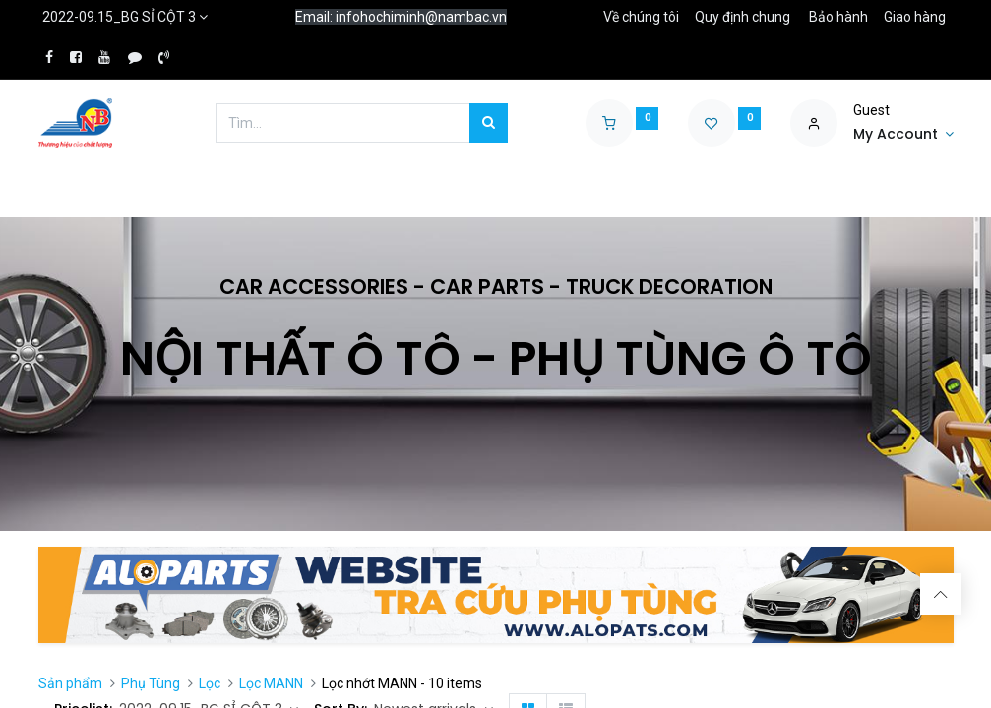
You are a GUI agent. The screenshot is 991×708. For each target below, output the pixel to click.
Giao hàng (915, 17)
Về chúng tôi (641, 17)
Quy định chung (742, 17)
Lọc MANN (271, 683)
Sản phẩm (70, 683)
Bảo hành (838, 17)
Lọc (209, 683)
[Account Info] (903, 135)
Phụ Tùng (150, 683)
